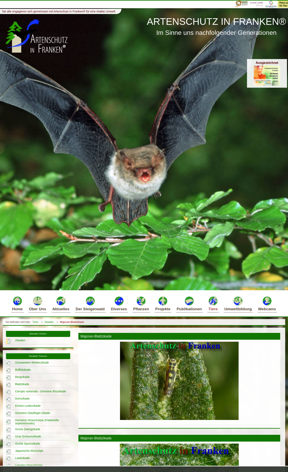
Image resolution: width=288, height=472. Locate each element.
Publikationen (189, 303)
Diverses (119, 303)
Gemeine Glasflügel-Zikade (32, 413)
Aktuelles (60, 303)
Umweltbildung (238, 303)
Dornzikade (22, 398)
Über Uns (37, 303)
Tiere (213, 303)
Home (17, 303)
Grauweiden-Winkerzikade (32, 362)
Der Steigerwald (90, 303)
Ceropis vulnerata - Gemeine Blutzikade (40, 391)
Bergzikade (22, 377)
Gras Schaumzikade (28, 436)
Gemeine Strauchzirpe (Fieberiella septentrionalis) (37, 422)
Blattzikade (22, 384)
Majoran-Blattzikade (72, 321)
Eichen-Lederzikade (27, 405)
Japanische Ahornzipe (29, 450)
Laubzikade (22, 458)
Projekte (162, 303)
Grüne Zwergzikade (27, 429)
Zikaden (49, 321)
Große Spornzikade (27, 443)
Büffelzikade (23, 369)
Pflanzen (141, 303)
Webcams (267, 303)
